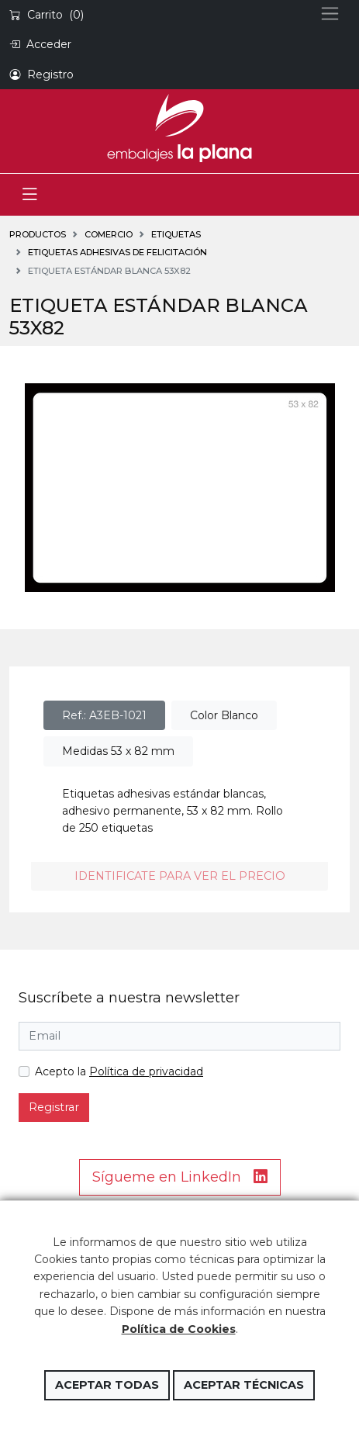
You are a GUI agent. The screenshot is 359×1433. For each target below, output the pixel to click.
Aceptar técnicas (244, 1385)
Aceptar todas (107, 1385)
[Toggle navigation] (29, 194)
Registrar (54, 1107)
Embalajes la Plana (179, 128)
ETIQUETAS (176, 234)
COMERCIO (109, 234)
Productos (37, 234)
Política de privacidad (146, 1071)
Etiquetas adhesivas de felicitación (117, 252)
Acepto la (119, 1071)
